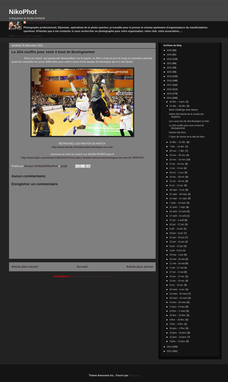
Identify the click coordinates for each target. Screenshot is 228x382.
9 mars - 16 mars (178, 302)
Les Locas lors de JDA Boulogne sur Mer (189, 121)
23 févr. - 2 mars (177, 311)
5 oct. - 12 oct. (176, 185)
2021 (169, 67)
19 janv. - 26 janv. (178, 332)
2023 (169, 59)
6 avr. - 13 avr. (176, 285)
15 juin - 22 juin (177, 241)
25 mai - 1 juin (176, 254)
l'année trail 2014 (177, 132)
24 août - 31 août (178, 211)
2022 (169, 63)
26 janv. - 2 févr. (177, 328)
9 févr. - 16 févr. (177, 319)
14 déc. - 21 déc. (178, 142)
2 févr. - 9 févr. (176, 324)
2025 (169, 50)
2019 (169, 76)
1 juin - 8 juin (176, 250)
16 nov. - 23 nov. (177, 159)
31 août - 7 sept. (177, 207)
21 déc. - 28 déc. (178, 106)
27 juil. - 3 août (177, 220)
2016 (169, 89)
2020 (169, 72)
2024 (169, 54)
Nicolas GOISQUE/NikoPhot (43, 22)
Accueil (82, 266)
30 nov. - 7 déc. (177, 151)
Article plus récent (24, 266)
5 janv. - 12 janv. (177, 341)
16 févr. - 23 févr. (178, 315)
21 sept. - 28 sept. (178, 194)
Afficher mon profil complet (25, 36)
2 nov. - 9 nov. (176, 168)
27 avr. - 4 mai (176, 272)
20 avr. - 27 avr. (177, 276)
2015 (169, 93)
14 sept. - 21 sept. (178, 198)
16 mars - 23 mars (178, 298)
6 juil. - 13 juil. (176, 228)
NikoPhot (23, 11)
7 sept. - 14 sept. (178, 203)
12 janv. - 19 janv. (178, 337)
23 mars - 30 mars (178, 293)
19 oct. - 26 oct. (177, 177)
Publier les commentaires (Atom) (91, 276)
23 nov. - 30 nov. (177, 155)
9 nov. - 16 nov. (177, 164)
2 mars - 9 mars (177, 306)
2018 (169, 80)
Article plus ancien (139, 266)
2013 (169, 346)
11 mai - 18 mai (177, 263)
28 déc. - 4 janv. (177, 101)
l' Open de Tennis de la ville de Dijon (187, 136)
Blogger (134, 375)
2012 (169, 351)
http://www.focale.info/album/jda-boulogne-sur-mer (82, 147)
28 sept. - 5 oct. (177, 190)
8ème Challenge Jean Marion (183, 109)
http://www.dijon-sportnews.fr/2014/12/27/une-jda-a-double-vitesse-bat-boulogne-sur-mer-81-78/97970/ (82, 157)
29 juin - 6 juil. (176, 233)
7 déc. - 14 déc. (177, 146)
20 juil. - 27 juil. (177, 224)
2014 (169, 98)
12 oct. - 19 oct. (177, 181)
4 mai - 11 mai (176, 267)
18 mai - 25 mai (177, 259)
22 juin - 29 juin (177, 237)
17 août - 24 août (178, 216)
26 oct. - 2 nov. (176, 172)
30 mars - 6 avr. (177, 289)
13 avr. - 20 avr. (177, 280)
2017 (169, 85)
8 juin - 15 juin (176, 246)
